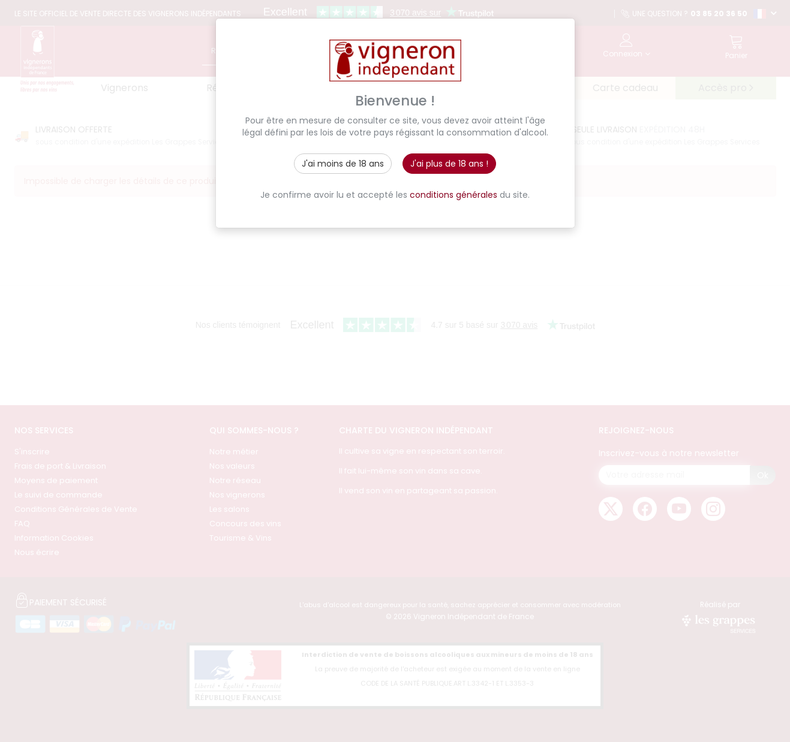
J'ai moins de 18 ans (343, 164)
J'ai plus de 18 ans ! (449, 164)
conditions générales (453, 195)
